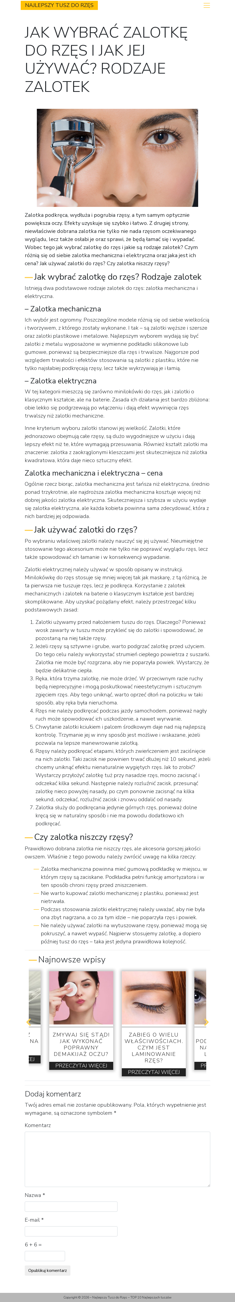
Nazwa (35, 1195)
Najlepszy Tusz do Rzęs (59, 5)
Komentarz (38, 1125)
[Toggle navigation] (206, 5)
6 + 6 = (33, 1244)
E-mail (34, 1220)
